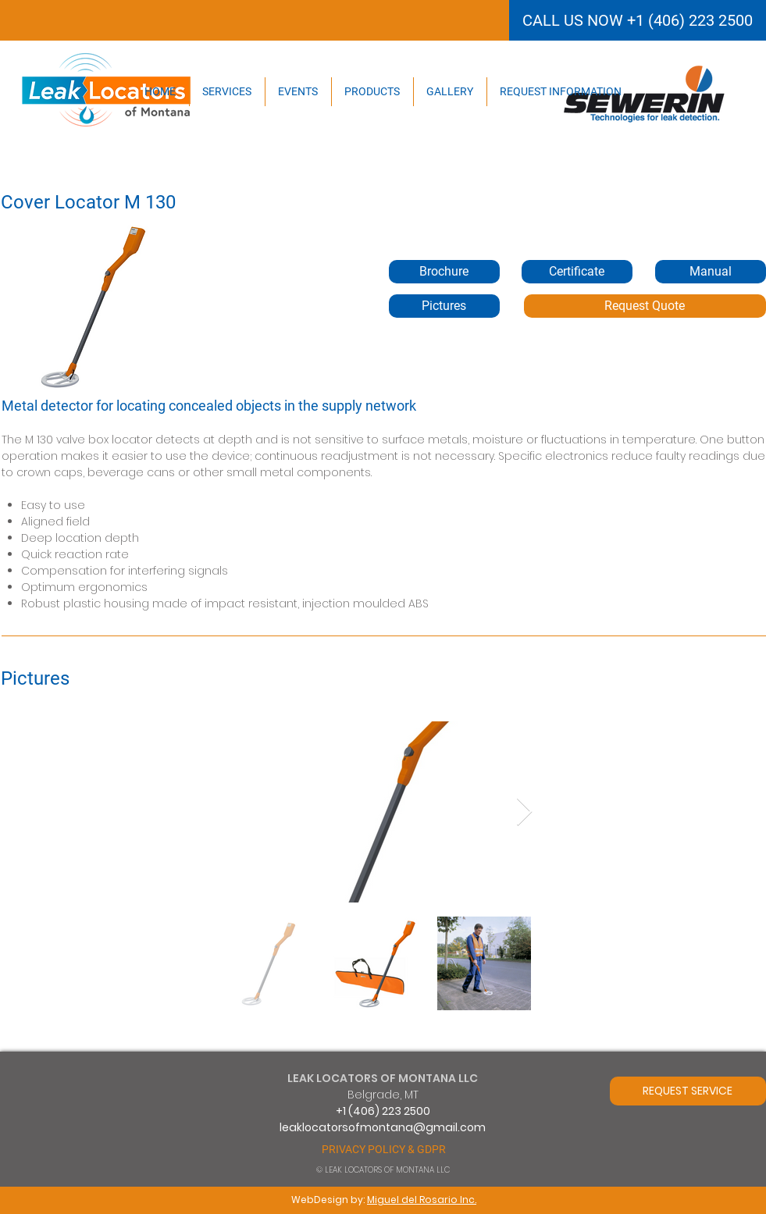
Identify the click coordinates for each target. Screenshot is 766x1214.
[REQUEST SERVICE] (688, 1091)
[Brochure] (444, 271)
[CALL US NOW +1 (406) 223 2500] (637, 20)
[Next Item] (524, 812)
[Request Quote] (645, 306)
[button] (577, 271)
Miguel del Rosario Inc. (421, 1199)
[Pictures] (444, 306)
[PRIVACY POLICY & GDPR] (384, 1149)
